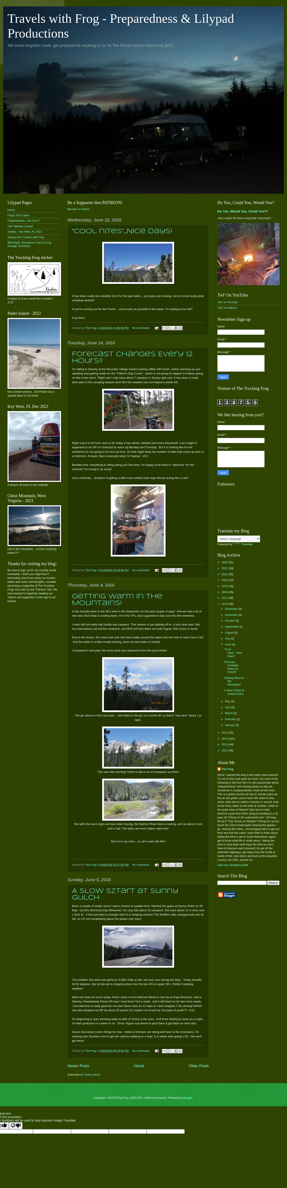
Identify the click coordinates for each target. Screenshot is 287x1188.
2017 (225, 597)
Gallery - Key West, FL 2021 (24, 231)
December (231, 608)
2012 (225, 750)
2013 (225, 744)
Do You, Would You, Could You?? (242, 211)
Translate (243, 544)
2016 (225, 603)
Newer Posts (78, 1066)
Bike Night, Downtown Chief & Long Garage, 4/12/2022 (29, 244)
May (228, 701)
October (230, 620)
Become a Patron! (78, 209)
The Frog (227, 769)
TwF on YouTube (227, 302)
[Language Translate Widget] (238, 539)
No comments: (141, 328)
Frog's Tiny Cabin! (18, 215)
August (229, 632)
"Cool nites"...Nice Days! (122, 231)
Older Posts (199, 1066)
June (228, 644)
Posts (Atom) (92, 1074)
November (231, 614)
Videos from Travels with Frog (25, 237)
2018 (225, 592)
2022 (225, 568)
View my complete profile (232, 865)
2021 (225, 574)
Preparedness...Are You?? (23, 220)
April (228, 707)
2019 (225, 586)
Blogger (188, 1097)
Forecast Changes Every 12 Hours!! (231, 666)
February (231, 719)
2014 (225, 738)
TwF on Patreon (227, 307)
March (229, 713)
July (227, 638)
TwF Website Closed (20, 226)
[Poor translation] (15, 1125)
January (230, 725)
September (232, 626)
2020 (225, 580)
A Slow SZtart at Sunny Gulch (234, 692)
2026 (225, 562)
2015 (225, 732)
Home (139, 1066)
